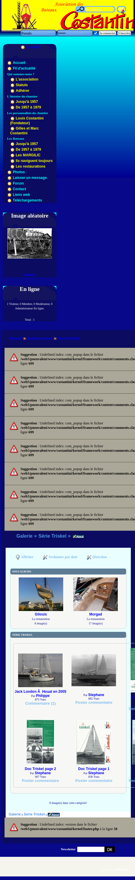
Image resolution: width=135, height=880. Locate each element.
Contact (19, 189)
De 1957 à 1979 (28, 107)
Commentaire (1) (40, 703)
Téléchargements (27, 200)
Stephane (96, 695)
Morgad (95, 614)
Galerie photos (40, 338)
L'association (27, 79)
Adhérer (22, 91)
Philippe (43, 696)
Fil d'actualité (24, 68)
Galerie (30, 275)
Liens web (21, 195)
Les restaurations (30, 166)
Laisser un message (30, 178)
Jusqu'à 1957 (27, 102)
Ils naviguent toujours (34, 161)
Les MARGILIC (28, 155)
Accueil (32, 47)
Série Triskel (68, 338)
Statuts (22, 85)
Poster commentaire (93, 702)
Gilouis (41, 614)
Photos (19, 172)
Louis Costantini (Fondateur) (27, 120)
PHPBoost (122, 869)
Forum (18, 183)
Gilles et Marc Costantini (24, 130)
